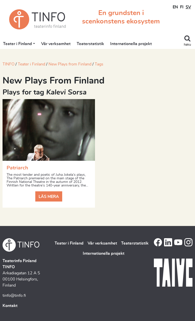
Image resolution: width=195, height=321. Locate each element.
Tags (99, 64)
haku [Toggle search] (187, 44)
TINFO (8, 64)
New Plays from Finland (69, 64)
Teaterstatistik (90, 44)
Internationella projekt (131, 44)
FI (182, 7)
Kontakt (10, 306)
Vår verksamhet (56, 44)
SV (188, 7)
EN (175, 7)
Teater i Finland (17, 44)
